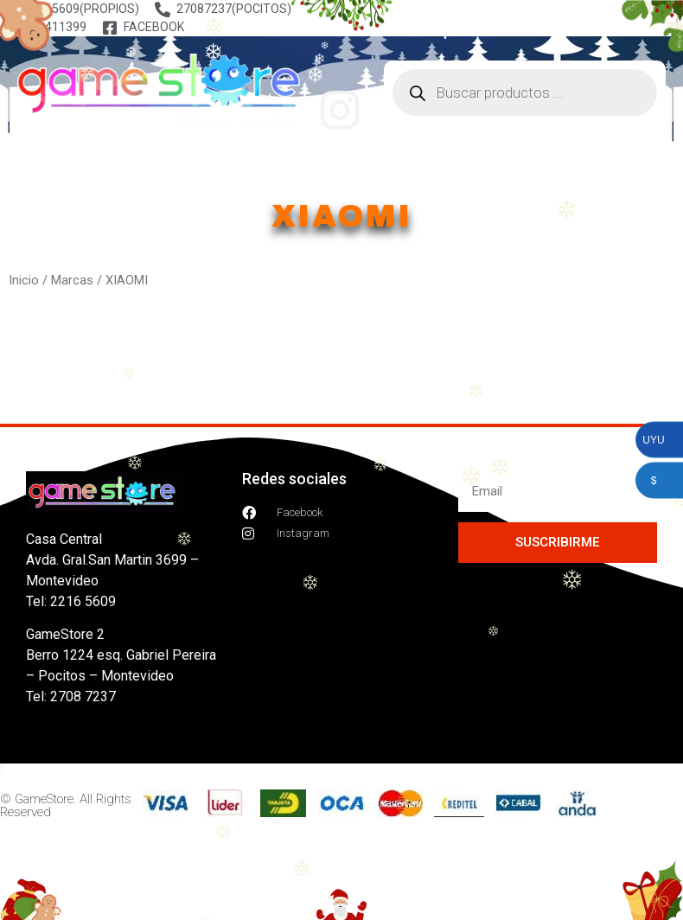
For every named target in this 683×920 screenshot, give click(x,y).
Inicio (24, 280)
